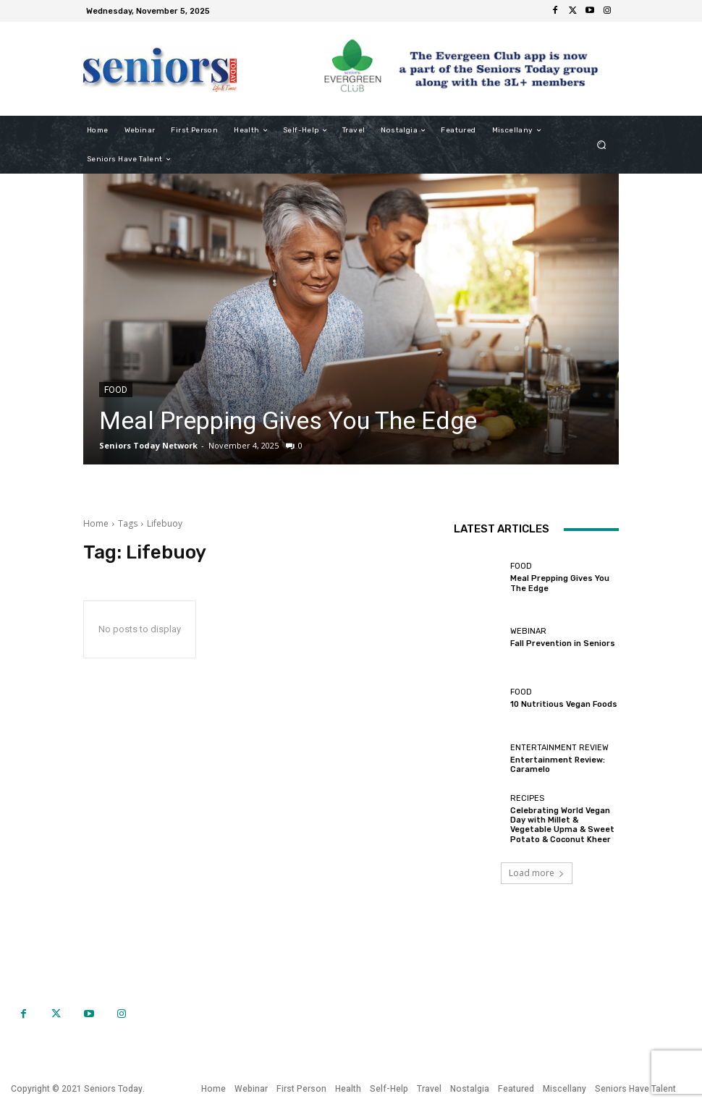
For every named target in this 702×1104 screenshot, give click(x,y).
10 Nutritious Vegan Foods (563, 704)
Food (115, 390)
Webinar (528, 631)
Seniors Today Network (148, 445)
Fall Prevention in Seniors (562, 643)
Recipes (527, 798)
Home (96, 523)
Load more (536, 873)
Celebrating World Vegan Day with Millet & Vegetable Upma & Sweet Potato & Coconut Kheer (562, 825)
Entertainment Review (559, 748)
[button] (602, 145)
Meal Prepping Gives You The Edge (288, 420)
